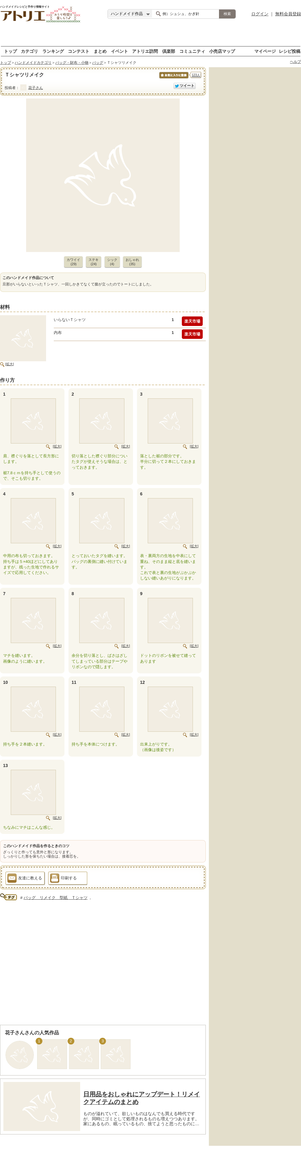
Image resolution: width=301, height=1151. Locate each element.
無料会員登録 (288, 13)
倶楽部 (168, 51)
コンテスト (78, 51)
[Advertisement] (150, 37)
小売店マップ (222, 51)
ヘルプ (295, 62)
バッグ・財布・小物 (71, 62)
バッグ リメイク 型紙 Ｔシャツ (56, 897)
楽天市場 (192, 321)
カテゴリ (29, 51)
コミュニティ (192, 51)
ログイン (259, 13)
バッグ (97, 62)
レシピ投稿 (289, 51)
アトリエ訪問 (145, 51)
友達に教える (24, 879)
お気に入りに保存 (173, 78)
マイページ (265, 51)
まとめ (100, 51)
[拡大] (9, 364)
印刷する (63, 879)
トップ (10, 51)
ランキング (53, 51)
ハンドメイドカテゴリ (33, 62)
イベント (119, 51)
